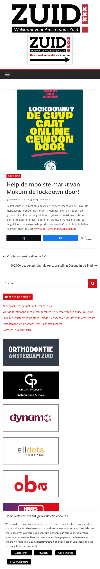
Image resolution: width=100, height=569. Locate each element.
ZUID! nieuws (14, 176)
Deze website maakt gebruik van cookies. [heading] (37, 516)
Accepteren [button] (21, 552)
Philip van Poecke (41, 199)
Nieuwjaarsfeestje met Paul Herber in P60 (28, 306)
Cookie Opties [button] (65, 552)
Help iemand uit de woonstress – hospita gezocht (32, 324)
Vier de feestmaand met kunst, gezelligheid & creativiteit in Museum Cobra (48, 312)
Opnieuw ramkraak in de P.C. (25, 256)
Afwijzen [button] (43, 552)
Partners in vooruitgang (17, 330)
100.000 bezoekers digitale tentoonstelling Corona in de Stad (53, 265)
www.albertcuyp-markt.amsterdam (55, 228)
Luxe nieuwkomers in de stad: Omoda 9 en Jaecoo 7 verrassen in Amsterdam (49, 318)
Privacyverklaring (19, 561)
